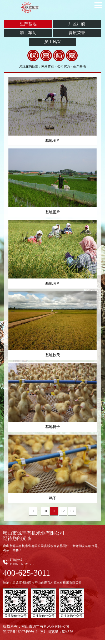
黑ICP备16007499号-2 (20, 632)
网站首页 (47, 66)
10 (45, 511)
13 (72, 511)
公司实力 (63, 66)
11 (54, 511)
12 (63, 511)
